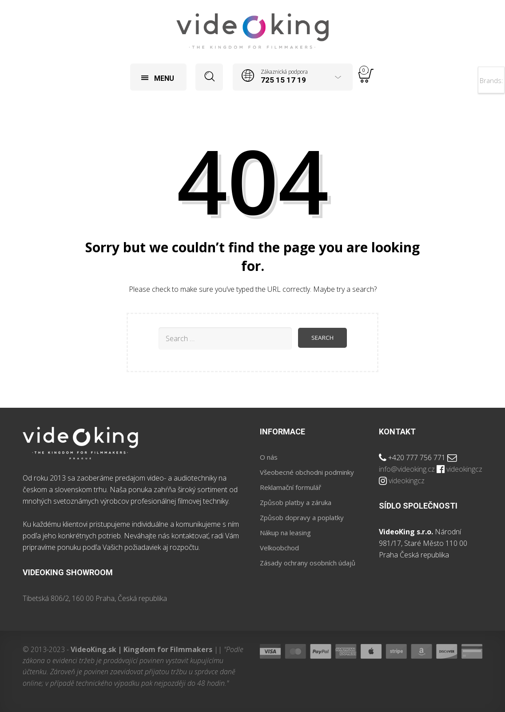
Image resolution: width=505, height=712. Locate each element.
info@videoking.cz (407, 469)
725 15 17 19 (283, 80)
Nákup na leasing (285, 532)
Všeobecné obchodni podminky (307, 472)
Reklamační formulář (290, 487)
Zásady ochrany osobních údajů (307, 562)
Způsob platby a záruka (295, 502)
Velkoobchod (279, 547)
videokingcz (464, 469)
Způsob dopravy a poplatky (302, 517)
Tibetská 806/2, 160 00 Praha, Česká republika (95, 598)
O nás (269, 457)
